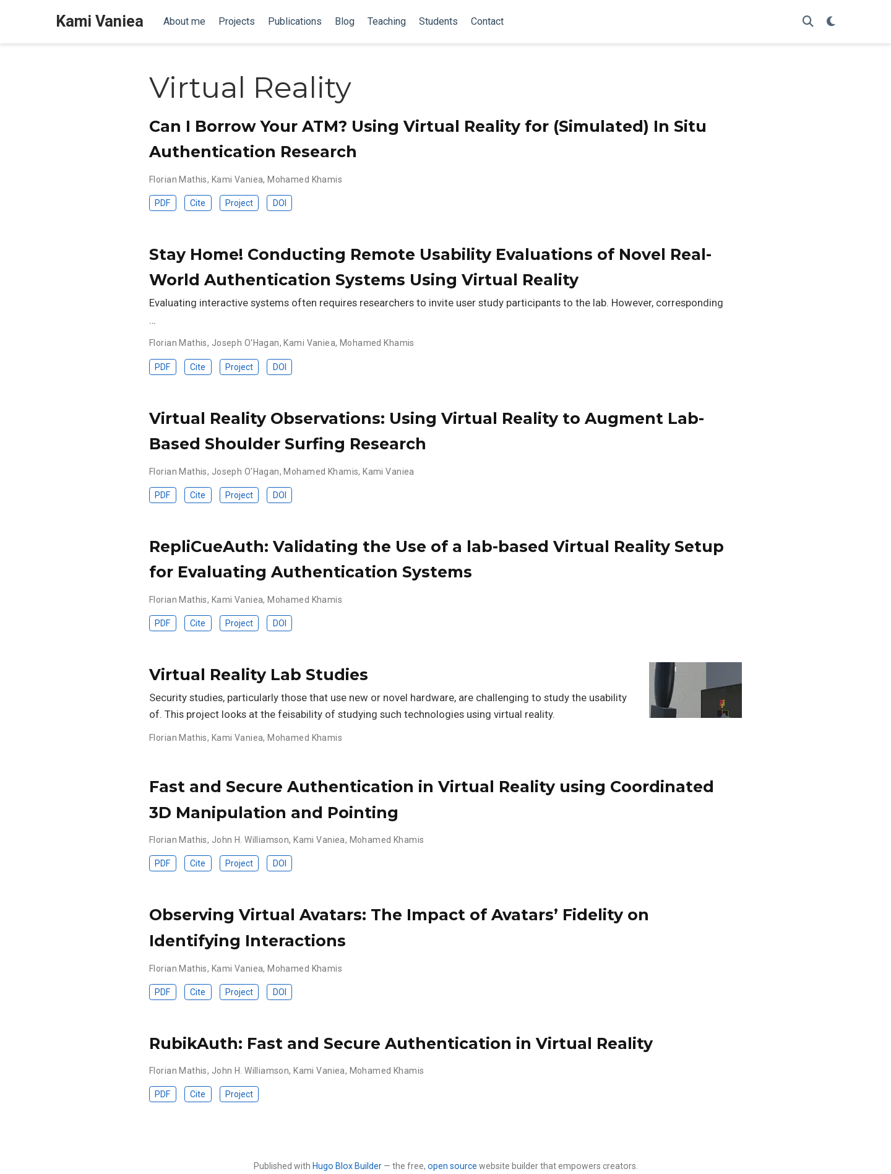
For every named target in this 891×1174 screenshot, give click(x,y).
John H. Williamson (251, 840)
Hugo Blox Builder (347, 1166)
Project (239, 203)
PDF (162, 203)
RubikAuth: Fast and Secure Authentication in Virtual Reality (401, 1043)
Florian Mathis (178, 179)
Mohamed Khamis (304, 179)
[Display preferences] (831, 22)
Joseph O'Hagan (246, 343)
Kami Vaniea (100, 21)
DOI (279, 203)
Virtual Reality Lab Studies (258, 674)
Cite (197, 203)
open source (452, 1166)
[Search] (808, 22)
